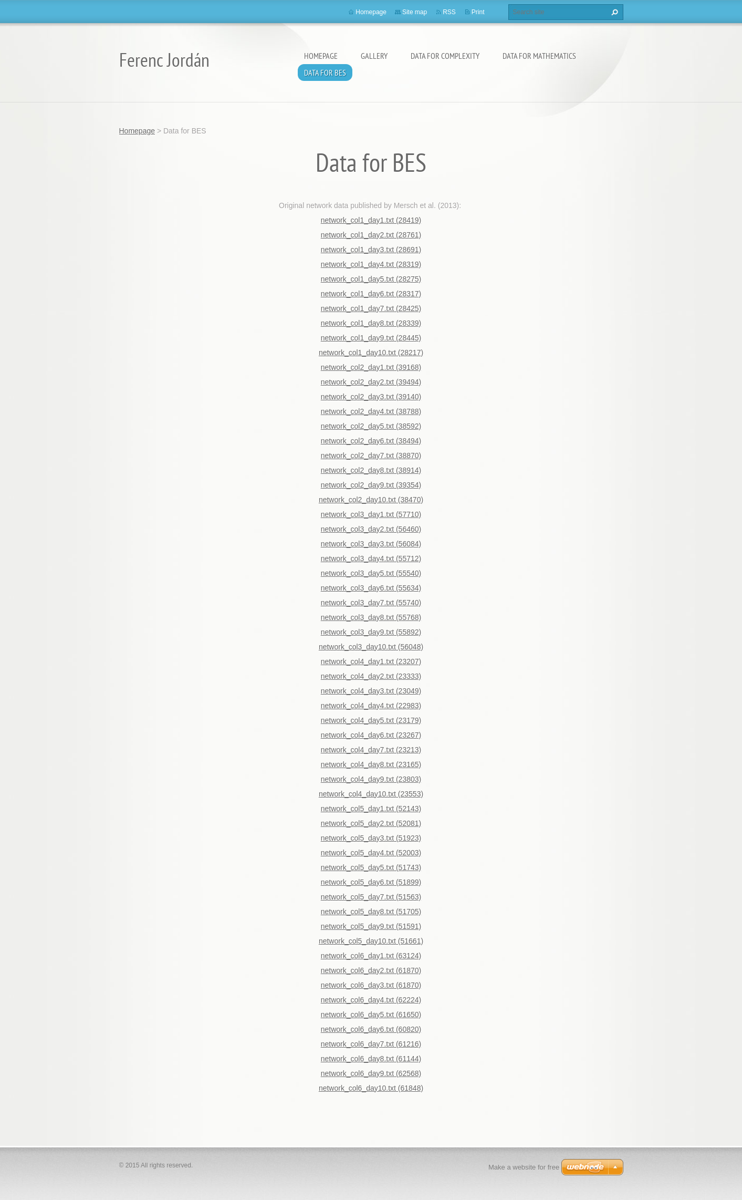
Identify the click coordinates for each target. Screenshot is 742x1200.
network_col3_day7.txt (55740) (371, 602)
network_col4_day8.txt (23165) (371, 764)
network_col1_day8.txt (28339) (371, 323)
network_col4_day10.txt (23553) (371, 794)
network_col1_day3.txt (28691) (371, 249)
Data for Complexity (445, 55)
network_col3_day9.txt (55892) (371, 632)
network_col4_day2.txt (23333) (371, 676)
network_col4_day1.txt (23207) (371, 661)
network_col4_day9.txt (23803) (371, 779)
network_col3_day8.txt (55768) (371, 617)
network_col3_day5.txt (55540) (371, 573)
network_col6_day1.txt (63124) (371, 955)
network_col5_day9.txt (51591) (371, 926)
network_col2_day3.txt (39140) (371, 396)
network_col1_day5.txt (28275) (371, 279)
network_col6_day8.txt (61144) (371, 1058)
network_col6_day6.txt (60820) (371, 1029)
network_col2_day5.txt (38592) (371, 426)
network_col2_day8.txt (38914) (371, 470)
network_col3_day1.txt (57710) (371, 514)
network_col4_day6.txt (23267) (371, 735)
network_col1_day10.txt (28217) (371, 352)
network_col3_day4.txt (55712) (371, 558)
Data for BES (325, 72)
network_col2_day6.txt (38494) (371, 441)
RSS (449, 12)
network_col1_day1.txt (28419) (371, 220)
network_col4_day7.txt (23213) (371, 750)
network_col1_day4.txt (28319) (371, 264)
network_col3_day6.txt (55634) (371, 588)
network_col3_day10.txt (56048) (371, 647)
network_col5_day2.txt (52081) (371, 823)
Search (613, 12)
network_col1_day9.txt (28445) (371, 338)
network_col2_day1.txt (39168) (371, 367)
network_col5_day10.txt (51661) (371, 941)
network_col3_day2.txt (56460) (371, 529)
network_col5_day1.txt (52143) (371, 808)
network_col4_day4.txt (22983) (371, 705)
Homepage (321, 55)
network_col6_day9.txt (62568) (371, 1073)
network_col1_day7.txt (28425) (371, 308)
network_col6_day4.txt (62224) (371, 1000)
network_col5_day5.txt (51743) (371, 867)
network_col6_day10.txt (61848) (371, 1088)
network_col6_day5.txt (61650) (371, 1014)
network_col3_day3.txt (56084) (371, 544)
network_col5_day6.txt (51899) (371, 882)
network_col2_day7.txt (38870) (371, 455)
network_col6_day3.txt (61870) (371, 985)
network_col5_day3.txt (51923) (371, 838)
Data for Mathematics (539, 55)
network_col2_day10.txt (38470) (371, 499)
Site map (414, 12)
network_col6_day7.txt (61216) (371, 1044)
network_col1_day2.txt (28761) (371, 235)
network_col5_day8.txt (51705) (371, 911)
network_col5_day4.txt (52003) (371, 853)
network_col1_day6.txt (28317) (371, 293)
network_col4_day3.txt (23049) (371, 691)
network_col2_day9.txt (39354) (371, 485)
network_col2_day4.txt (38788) (371, 411)
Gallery (374, 55)
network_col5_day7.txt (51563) (371, 897)
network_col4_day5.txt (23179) (371, 720)
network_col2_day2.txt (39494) (371, 382)
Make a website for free (523, 1167)
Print (478, 12)
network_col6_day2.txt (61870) (371, 970)
